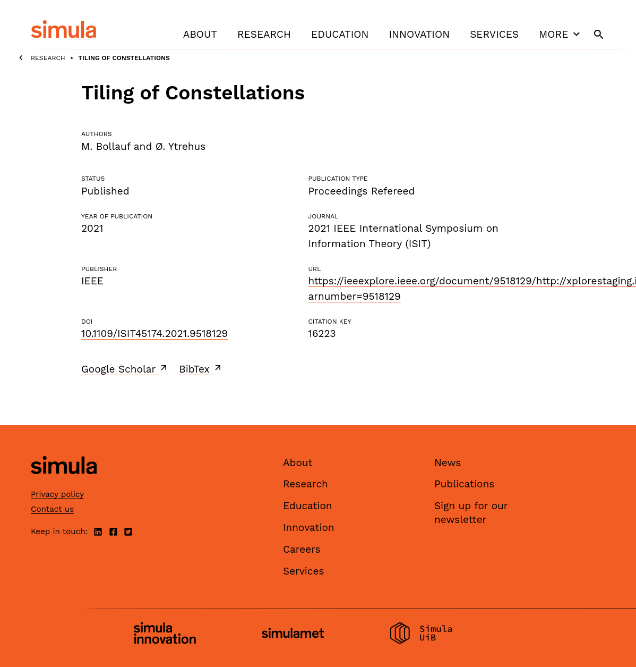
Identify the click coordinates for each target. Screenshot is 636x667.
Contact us (52, 509)
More (560, 34)
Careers (302, 549)
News (447, 463)
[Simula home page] (64, 483)
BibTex (201, 368)
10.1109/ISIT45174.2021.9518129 (154, 333)
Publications (464, 484)
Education (339, 34)
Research (264, 34)
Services (494, 34)
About (200, 34)
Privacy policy (57, 494)
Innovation (419, 34)
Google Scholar (125, 368)
